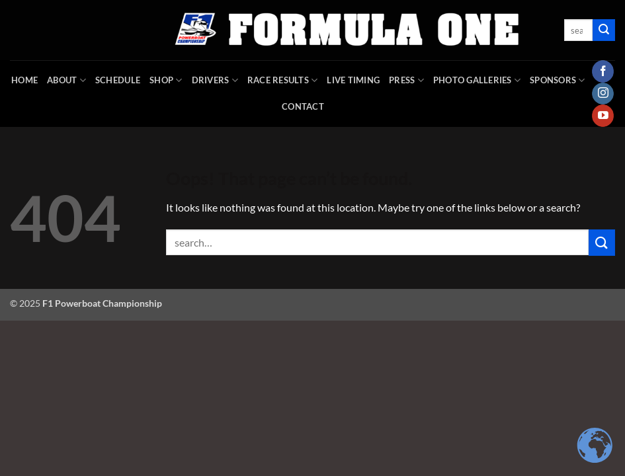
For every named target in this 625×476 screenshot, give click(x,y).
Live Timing (353, 80)
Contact (303, 106)
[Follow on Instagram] (603, 94)
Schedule (117, 80)
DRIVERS (215, 80)
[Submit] (604, 30)
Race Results (282, 80)
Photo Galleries (477, 80)
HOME (24, 80)
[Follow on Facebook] (603, 71)
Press (406, 80)
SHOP (165, 80)
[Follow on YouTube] (603, 115)
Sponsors (557, 80)
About (66, 80)
